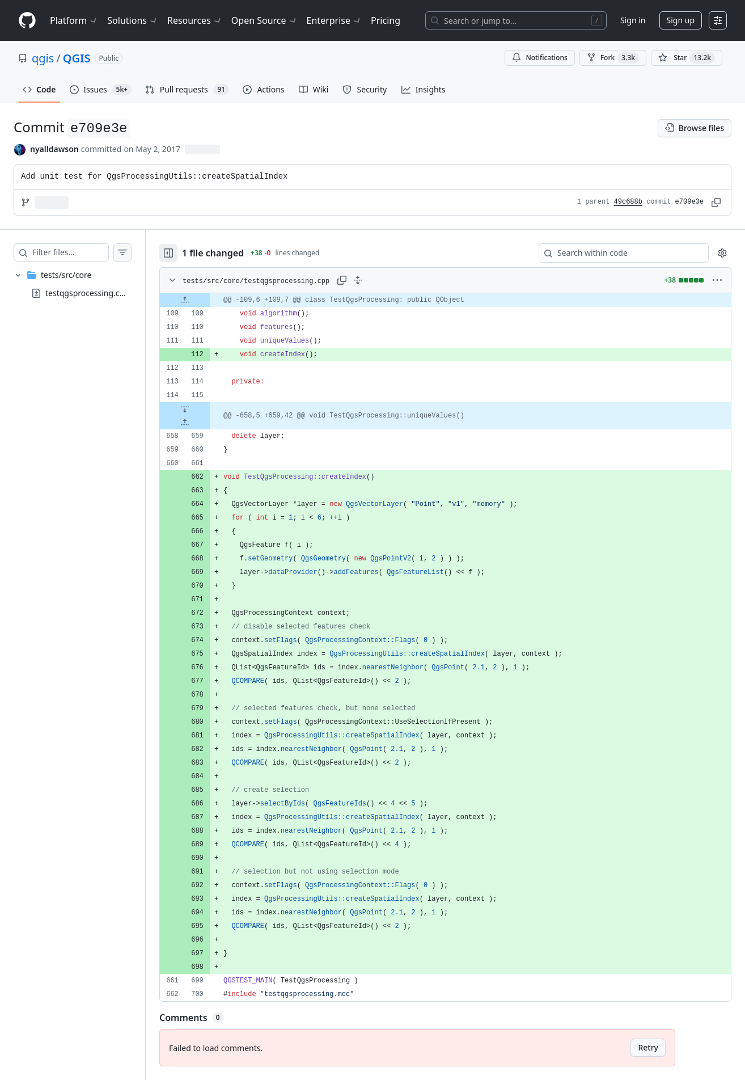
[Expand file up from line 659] (207, 422)
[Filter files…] (81, 252)
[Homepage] (27, 20)
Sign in (632, 20)
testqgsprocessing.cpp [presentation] (87, 292)
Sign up (681, 20)
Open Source (264, 20)
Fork (613, 58)
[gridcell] (457, 300)
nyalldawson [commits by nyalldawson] (54, 149)
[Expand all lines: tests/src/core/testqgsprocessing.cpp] (380, 280)
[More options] (717, 280)
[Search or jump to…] (516, 20)
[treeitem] (84, 284)
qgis (43, 58)
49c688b (628, 202)
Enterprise (334, 20)
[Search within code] (618, 253)
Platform (74, 20)
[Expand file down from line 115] (207, 409)
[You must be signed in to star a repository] (686, 58)
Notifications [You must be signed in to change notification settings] (539, 57)
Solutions (132, 20)
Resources (194, 20)
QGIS (77, 58)
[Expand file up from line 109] (207, 300)
